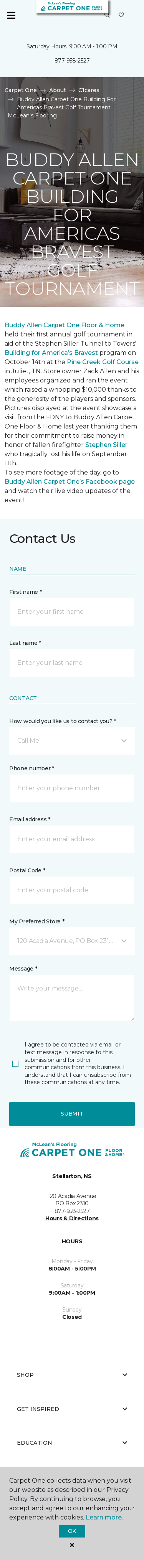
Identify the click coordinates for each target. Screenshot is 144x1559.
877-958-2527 (72, 60)
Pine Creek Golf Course (103, 362)
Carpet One (21, 90)
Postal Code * (27, 870)
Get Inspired (72, 1409)
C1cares (88, 90)
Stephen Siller (106, 444)
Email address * (29, 819)
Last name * (25, 643)
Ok (72, 1531)
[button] (107, 15)
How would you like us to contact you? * (62, 721)
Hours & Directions (72, 1218)
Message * (23, 968)
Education (72, 1442)
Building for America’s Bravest (51, 352)
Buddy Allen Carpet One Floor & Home (64, 325)
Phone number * (31, 768)
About (57, 90)
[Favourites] (121, 15)
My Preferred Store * (36, 921)
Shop (72, 1374)
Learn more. (104, 1517)
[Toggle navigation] (11, 15)
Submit (72, 1113)
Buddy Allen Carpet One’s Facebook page (70, 481)
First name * (25, 592)
